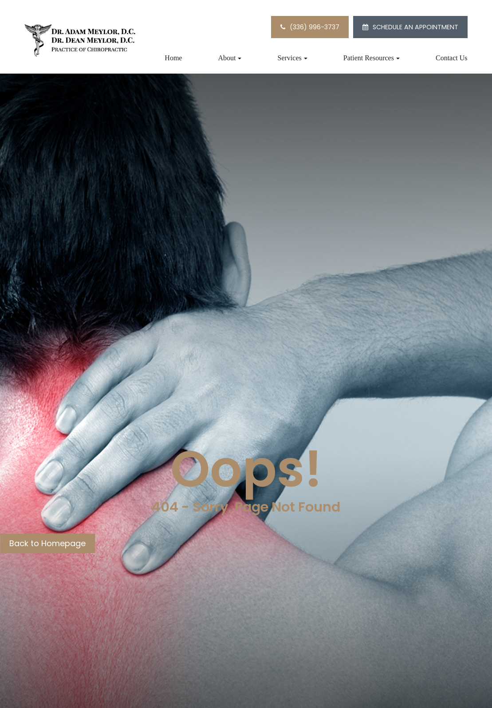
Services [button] (292, 58)
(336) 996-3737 (314, 27)
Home (173, 58)
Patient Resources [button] (371, 58)
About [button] (229, 58)
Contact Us (452, 58)
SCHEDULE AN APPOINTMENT (415, 27)
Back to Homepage (47, 543)
